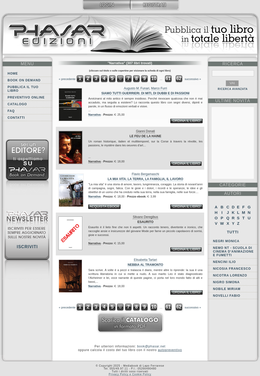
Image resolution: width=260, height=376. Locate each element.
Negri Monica (226, 241)
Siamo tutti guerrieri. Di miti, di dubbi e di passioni (145, 93)
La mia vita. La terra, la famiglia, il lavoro (145, 179)
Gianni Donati (145, 131)
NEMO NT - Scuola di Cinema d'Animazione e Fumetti (233, 251)
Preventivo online (26, 97)
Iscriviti (27, 247)
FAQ (11, 111)
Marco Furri (159, 88)
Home (13, 73)
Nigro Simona (226, 282)
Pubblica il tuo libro (23, 89)
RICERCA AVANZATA (233, 89)
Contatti (16, 118)
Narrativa (94, 114)
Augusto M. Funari (136, 88)
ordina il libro (186, 121)
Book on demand (24, 80)
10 (153, 78)
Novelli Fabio (226, 296)
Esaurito (145, 222)
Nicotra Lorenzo (230, 275)
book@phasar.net (151, 346)
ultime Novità (232, 100)
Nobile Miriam (227, 289)
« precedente (67, 79)
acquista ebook (104, 206)
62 (179, 78)
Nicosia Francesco (232, 269)
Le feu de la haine (145, 136)
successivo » (193, 79)
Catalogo (17, 104)
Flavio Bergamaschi (145, 174)
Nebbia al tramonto (145, 265)
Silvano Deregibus (145, 217)
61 (168, 78)
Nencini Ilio (224, 262)
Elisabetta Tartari (145, 260)
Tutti (233, 232)
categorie (232, 185)
